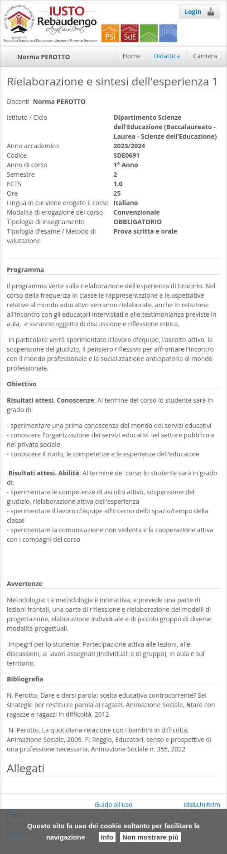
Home (131, 56)
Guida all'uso (114, 804)
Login (199, 11)
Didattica (167, 56)
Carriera (205, 56)
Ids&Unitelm (202, 804)
